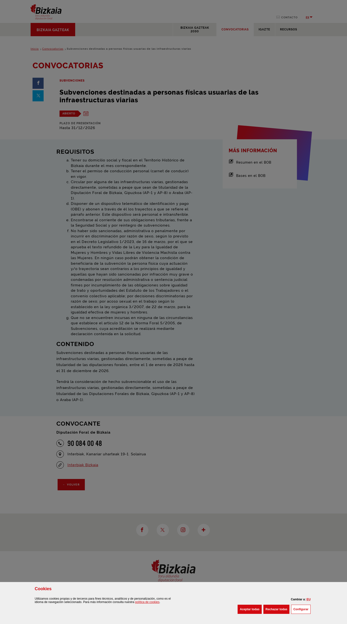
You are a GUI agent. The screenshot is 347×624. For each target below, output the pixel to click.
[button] (309, 599)
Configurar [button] (302, 609)
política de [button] (147, 602)
